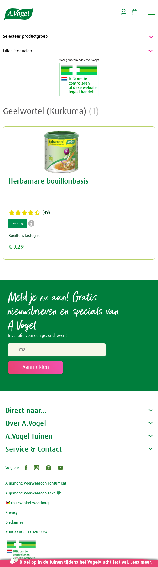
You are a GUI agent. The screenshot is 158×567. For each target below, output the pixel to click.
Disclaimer (14, 522)
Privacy (11, 513)
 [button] (152, 12)
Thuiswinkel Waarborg (27, 503)
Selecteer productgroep (79, 37)
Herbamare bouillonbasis (48, 181)
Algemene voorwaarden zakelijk (33, 493)
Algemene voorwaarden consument (35, 483)
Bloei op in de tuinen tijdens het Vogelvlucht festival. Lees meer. (86, 562)
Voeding (18, 223)
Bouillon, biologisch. (26, 236)
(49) (29, 213)
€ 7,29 (16, 247)
